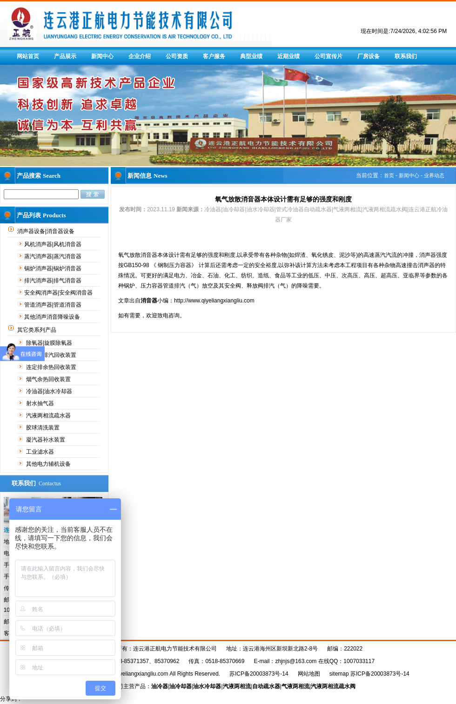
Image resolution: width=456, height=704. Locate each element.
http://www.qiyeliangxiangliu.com (214, 300)
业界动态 (434, 175)
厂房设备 (368, 56)
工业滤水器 (40, 452)
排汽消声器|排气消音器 (53, 280)
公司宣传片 (328, 56)
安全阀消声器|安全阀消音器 (59, 292)
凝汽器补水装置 (46, 439)
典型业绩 (251, 56)
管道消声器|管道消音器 (53, 305)
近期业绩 (288, 56)
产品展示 (65, 56)
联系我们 (406, 56)
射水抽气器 (40, 403)
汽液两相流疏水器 (49, 415)
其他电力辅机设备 (49, 464)
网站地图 (309, 673)
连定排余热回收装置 (52, 367)
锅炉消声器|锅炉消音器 (53, 268)
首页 (389, 175)
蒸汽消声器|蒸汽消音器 (53, 256)
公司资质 (177, 56)
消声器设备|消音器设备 (46, 231)
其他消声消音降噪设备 (52, 317)
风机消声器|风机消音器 (53, 244)
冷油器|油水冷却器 (50, 391)
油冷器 (159, 686)
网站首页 (28, 56)
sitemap (339, 673)
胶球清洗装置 (43, 427)
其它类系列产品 (37, 330)
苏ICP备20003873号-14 (258, 673)
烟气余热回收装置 (49, 379)
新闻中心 (102, 56)
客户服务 (214, 56)
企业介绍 (139, 56)
